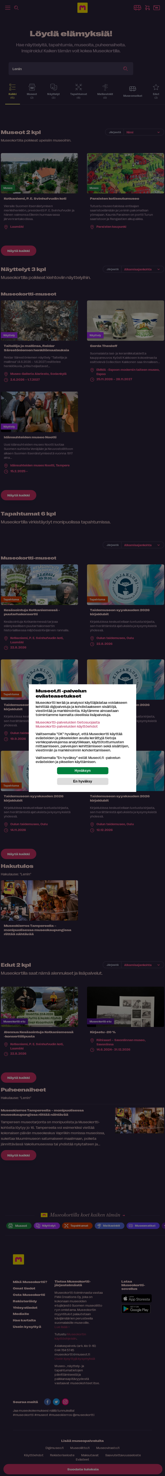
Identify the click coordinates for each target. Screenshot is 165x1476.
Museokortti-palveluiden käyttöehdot (67, 726)
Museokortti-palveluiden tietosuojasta (68, 722)
